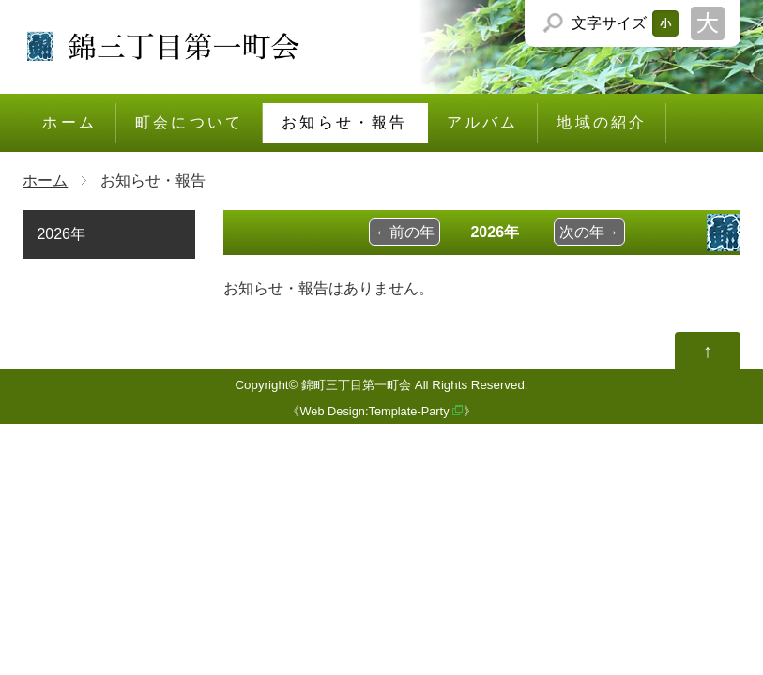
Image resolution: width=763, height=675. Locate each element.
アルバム (483, 122)
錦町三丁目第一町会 (356, 385)
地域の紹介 (602, 122)
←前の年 (404, 232)
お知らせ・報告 (344, 122)
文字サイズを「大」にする (707, 23)
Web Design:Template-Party (374, 411)
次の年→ (589, 232)
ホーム (69, 122)
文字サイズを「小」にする (665, 23)
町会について (189, 122)
